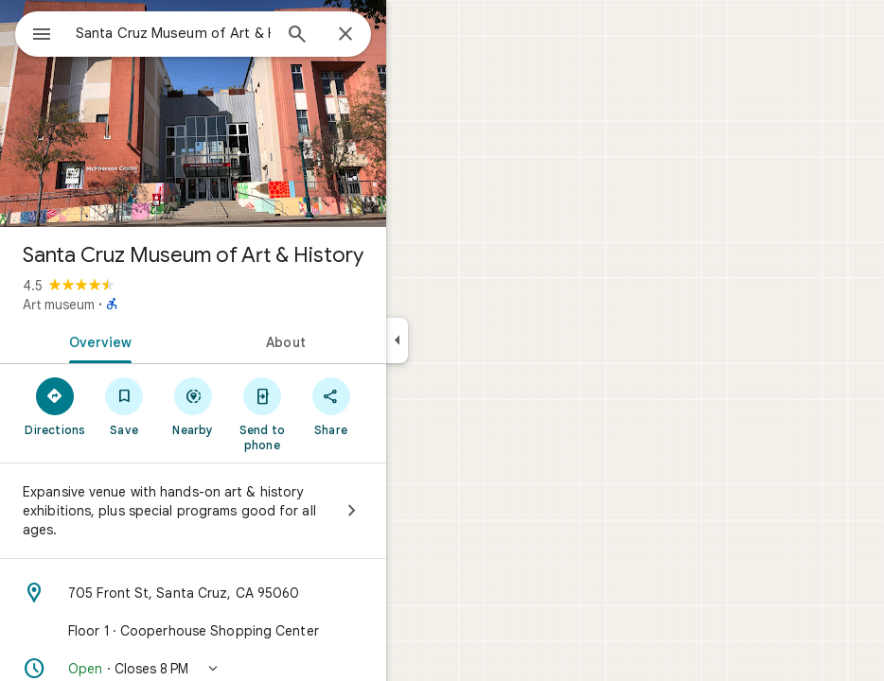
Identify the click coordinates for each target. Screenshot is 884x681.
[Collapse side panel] (397, 340)
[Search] (297, 36)
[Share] (330, 406)
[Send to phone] (261, 413)
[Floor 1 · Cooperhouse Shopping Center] (193, 631)
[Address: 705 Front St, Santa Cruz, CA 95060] (193, 593)
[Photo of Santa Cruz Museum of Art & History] (193, 113)
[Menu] (41, 36)
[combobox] (173, 33)
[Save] (124, 406)
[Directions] (55, 406)
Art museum (59, 304)
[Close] (345, 35)
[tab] (96, 340)
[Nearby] (193, 406)
